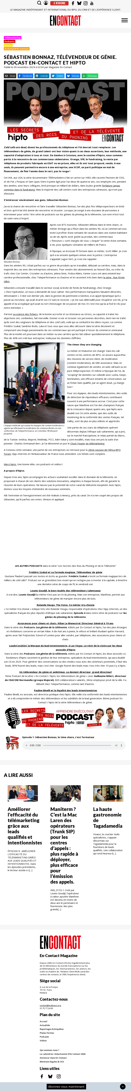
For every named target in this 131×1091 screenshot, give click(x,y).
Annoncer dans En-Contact (53, 1057)
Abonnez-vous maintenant (66, 1086)
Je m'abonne (60, 3)
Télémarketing (13, 37)
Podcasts (10, 41)
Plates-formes (47, 1032)
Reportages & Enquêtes (52, 1029)
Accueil (43, 1021)
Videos (8, 45)
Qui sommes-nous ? (49, 1050)
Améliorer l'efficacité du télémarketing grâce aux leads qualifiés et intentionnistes (25, 825)
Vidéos (43, 1040)
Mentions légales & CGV (52, 1061)
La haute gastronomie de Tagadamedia (107, 817)
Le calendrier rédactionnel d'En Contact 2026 (62, 1054)
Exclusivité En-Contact (17, 48)
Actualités (45, 1025)
